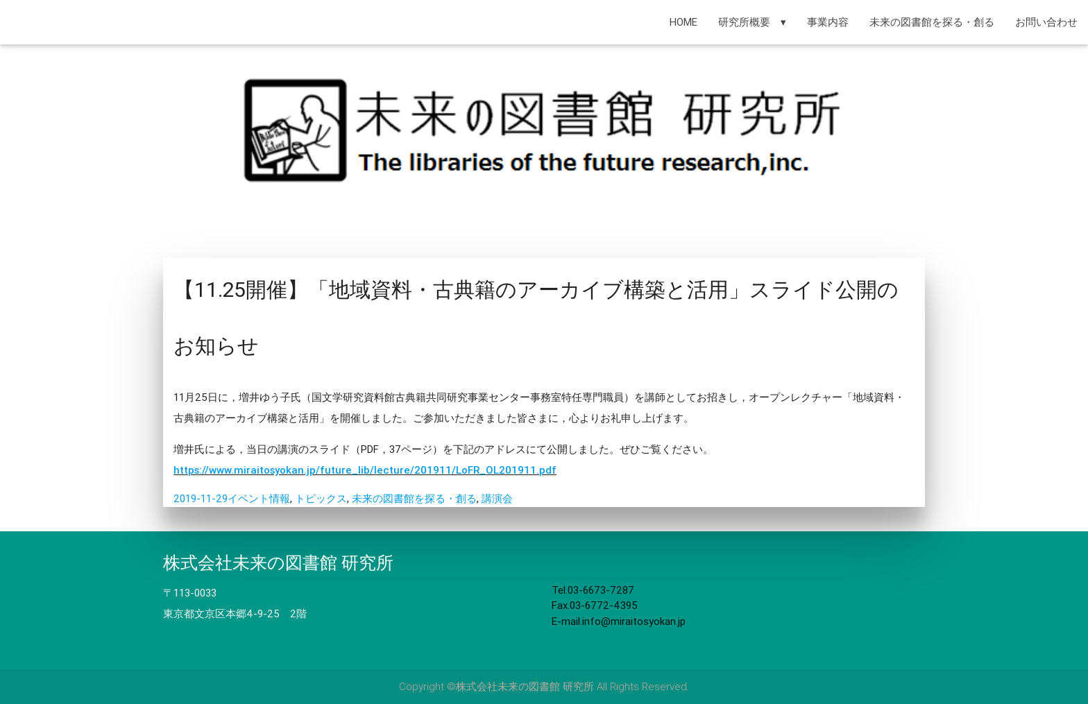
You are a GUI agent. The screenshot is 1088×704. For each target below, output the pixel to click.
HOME (683, 21)
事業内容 (828, 21)
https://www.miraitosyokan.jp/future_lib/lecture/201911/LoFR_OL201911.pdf (364, 470)
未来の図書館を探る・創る (931, 21)
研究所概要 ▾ (752, 21)
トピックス (321, 498)
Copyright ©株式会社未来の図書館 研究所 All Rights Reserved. (544, 686)
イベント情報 (259, 498)
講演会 (497, 498)
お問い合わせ (1046, 21)
